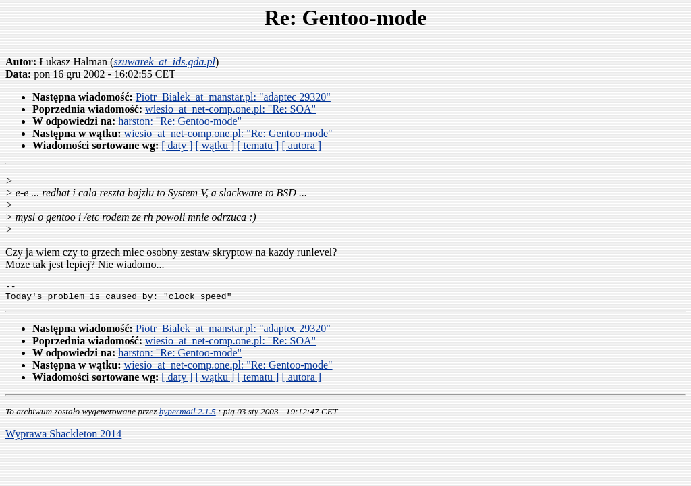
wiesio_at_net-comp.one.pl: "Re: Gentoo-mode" (228, 133)
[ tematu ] (258, 145)
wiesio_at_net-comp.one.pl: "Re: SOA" (230, 109)
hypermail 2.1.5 (187, 415)
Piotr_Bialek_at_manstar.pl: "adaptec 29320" (233, 97)
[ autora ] (301, 145)
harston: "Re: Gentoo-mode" (180, 121)
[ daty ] (176, 145)
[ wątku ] (214, 145)
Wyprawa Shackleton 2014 (63, 437)
